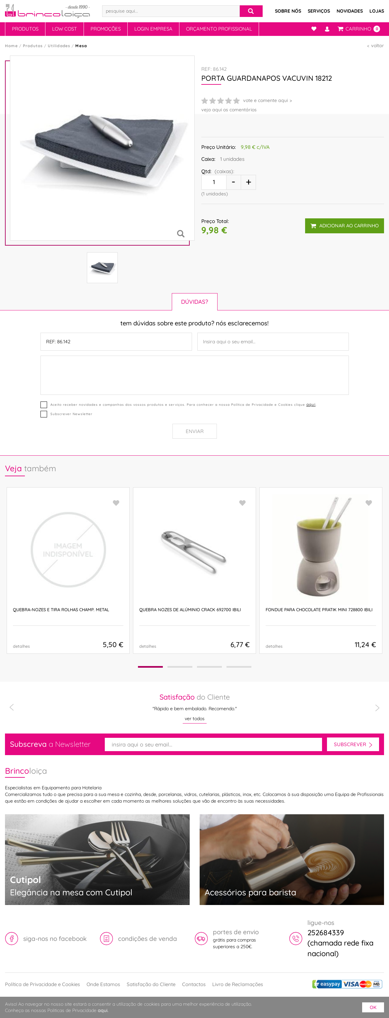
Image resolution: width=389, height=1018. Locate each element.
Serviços (319, 11)
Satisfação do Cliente (151, 984)
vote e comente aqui (265, 100)
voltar (377, 45)
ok (373, 1007)
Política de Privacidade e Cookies (42, 984)
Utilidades (59, 45)
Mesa (81, 45)
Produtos (25, 29)
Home (11, 45)
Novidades (350, 11)
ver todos (195, 719)
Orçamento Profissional (219, 29)
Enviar (195, 431)
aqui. (103, 1010)
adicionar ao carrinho (344, 225)
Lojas (376, 11)
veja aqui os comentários (229, 109)
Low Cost (64, 29)
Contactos (194, 984)
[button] (150, 667)
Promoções (106, 29)
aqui (311, 404)
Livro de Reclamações (237, 984)
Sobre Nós (288, 11)
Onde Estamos (103, 984)
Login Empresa (153, 29)
